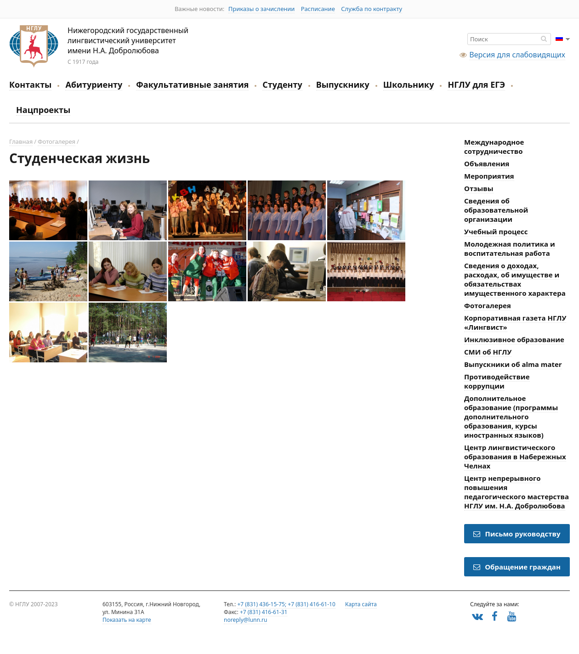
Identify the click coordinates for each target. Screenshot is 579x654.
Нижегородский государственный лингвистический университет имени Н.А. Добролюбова (33, 46)
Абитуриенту (93, 84)
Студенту (282, 84)
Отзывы (479, 188)
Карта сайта (361, 604)
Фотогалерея (56, 141)
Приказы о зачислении (261, 9)
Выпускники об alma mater (513, 364)
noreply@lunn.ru (245, 620)
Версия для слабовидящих (517, 55)
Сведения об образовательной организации (496, 210)
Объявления (486, 163)
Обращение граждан (517, 566)
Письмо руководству (516, 533)
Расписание (318, 9)
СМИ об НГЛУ (487, 351)
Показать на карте (126, 620)
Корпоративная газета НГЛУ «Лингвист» (515, 322)
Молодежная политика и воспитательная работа (509, 248)
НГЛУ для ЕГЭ (476, 84)
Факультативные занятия (192, 84)
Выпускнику (342, 84)
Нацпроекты (43, 109)
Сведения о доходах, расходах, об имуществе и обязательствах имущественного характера (515, 279)
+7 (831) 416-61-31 (264, 612)
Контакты (30, 84)
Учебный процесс (496, 231)
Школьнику (408, 84)
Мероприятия (489, 175)
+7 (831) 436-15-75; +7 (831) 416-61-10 (286, 604)
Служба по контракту (371, 9)
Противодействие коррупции (497, 381)
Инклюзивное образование (514, 339)
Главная (21, 141)
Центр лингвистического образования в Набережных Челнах (515, 456)
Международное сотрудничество (494, 146)
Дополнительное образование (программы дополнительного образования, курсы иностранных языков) (511, 417)
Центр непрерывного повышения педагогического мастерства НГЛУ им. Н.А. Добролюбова (516, 492)
